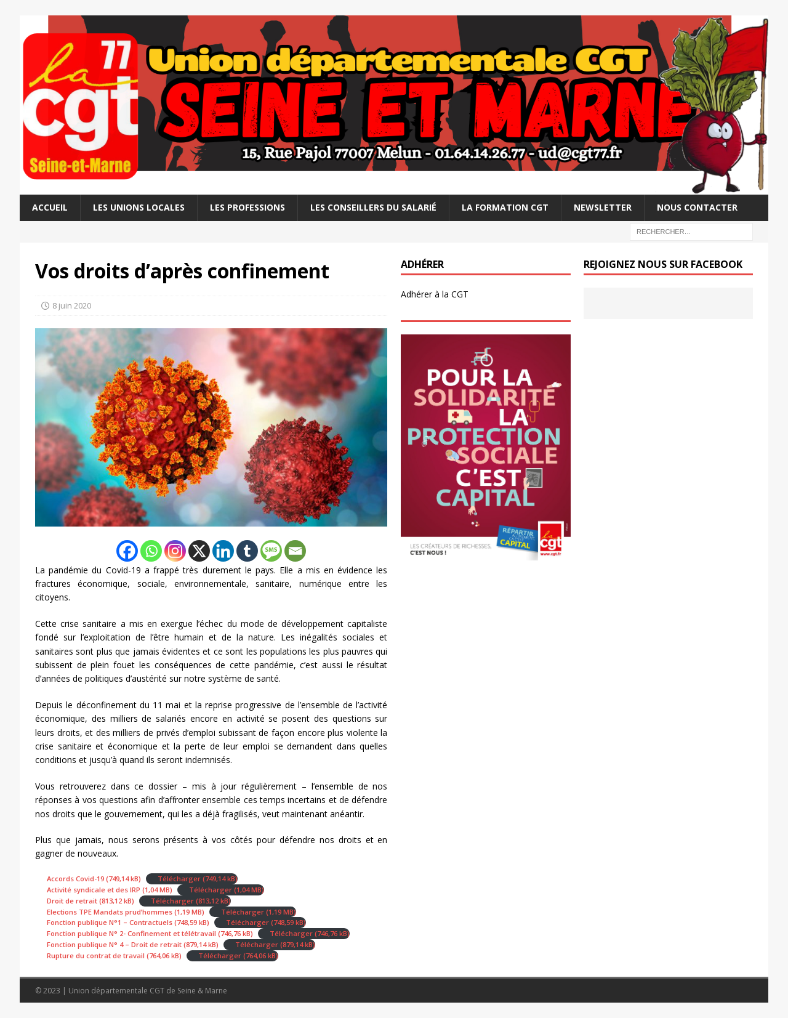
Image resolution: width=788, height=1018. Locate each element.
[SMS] (271, 551)
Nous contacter (697, 207)
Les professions (247, 207)
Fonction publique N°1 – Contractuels (109, 922)
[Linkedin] (223, 551)
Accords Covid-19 (75, 878)
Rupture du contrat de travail (96, 955)
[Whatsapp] (151, 551)
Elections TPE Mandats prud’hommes (109, 911)
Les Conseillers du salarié (373, 207)
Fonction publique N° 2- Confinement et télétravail (131, 933)
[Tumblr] (247, 551)
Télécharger (179, 878)
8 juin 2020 (71, 305)
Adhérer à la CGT (434, 294)
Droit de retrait (72, 900)
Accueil (50, 207)
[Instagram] (175, 551)
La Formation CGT (505, 207)
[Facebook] (127, 551)
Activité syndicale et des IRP (93, 889)
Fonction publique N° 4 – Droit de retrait (114, 944)
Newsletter (603, 207)
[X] (199, 551)
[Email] (295, 551)
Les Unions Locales (139, 207)
